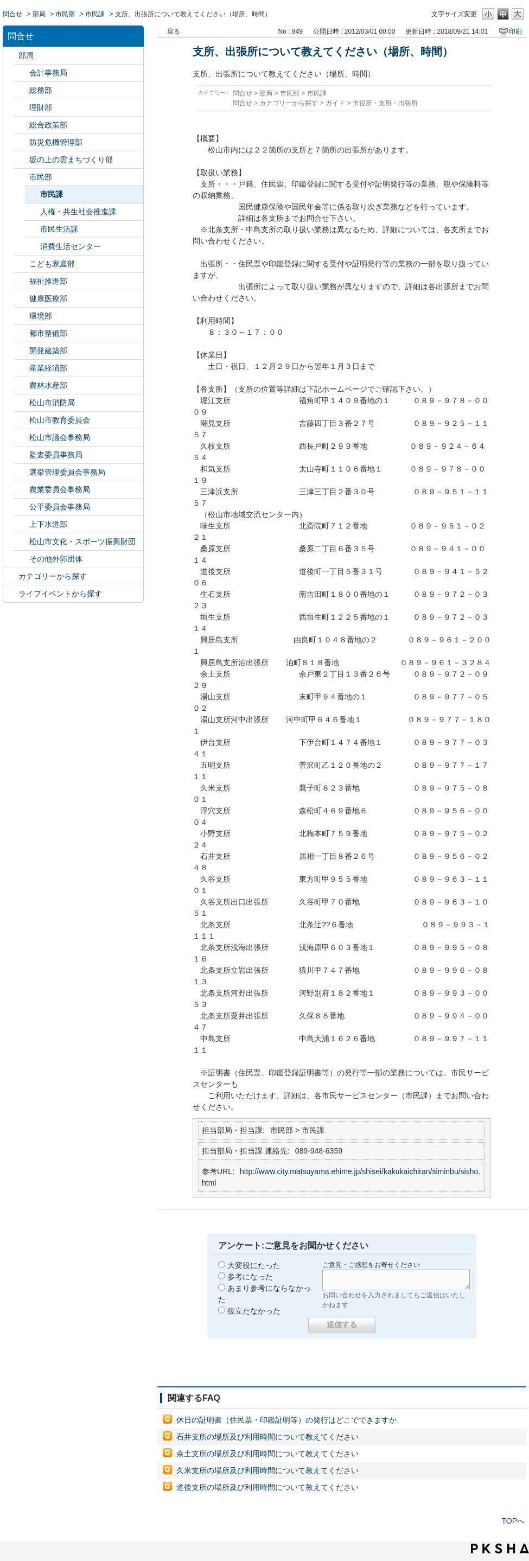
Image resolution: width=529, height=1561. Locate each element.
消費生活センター (70, 246)
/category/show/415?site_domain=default (22, 264)
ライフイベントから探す (60, 593)
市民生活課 (59, 229)
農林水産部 (48, 385)
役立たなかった (254, 1311)
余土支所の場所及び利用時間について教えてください (267, 1453)
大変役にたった (254, 1265)
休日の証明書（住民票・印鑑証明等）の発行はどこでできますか (286, 1420)
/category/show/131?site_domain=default (22, 559)
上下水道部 (48, 524)
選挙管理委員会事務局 (67, 472)
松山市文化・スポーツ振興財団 (82, 541)
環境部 (40, 315)
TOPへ (513, 1521)
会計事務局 (48, 72)
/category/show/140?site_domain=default (22, 403)
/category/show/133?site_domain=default (22, 316)
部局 (39, 14)
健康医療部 (48, 298)
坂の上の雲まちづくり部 (71, 159)
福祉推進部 (48, 281)
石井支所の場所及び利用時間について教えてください (267, 1436)
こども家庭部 (52, 263)
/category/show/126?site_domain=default (22, 125)
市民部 (65, 14)
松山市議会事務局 (59, 437)
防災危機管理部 (55, 142)
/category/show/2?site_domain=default (11, 576)
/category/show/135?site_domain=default (22, 333)
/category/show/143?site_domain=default (22, 437)
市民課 (95, 14)
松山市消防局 (52, 402)
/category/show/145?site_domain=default (22, 507)
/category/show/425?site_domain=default (22, 350)
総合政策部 (48, 124)
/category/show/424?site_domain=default (22, 142)
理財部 (40, 107)
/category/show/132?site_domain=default (22, 298)
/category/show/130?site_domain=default (22, 281)
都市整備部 (48, 333)
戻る (173, 31)
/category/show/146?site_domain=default (22, 455)
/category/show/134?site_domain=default (22, 541)
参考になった (250, 1276)
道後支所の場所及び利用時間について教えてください (267, 1487)
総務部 (40, 90)
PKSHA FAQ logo (500, 1548)
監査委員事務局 (55, 454)
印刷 (515, 31)
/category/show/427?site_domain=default (22, 385)
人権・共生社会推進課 (78, 211)
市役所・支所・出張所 (385, 103)
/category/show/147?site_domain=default (22, 489)
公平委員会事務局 (59, 506)
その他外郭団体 (55, 559)
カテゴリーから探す (52, 576)
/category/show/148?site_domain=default (22, 472)
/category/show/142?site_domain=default (22, 420)
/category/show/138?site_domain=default (22, 368)
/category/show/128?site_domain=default (22, 177)
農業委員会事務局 (59, 489)
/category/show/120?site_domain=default (22, 73)
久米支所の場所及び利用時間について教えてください (267, 1470)
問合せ (12, 14)
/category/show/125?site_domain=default (22, 90)
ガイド (335, 103)
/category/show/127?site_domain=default (22, 107)
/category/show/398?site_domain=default (22, 159)
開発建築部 (48, 350)
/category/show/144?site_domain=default (22, 524)
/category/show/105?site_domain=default (11, 594)
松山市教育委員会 (59, 420)
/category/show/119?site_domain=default (11, 55)
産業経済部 (48, 368)
